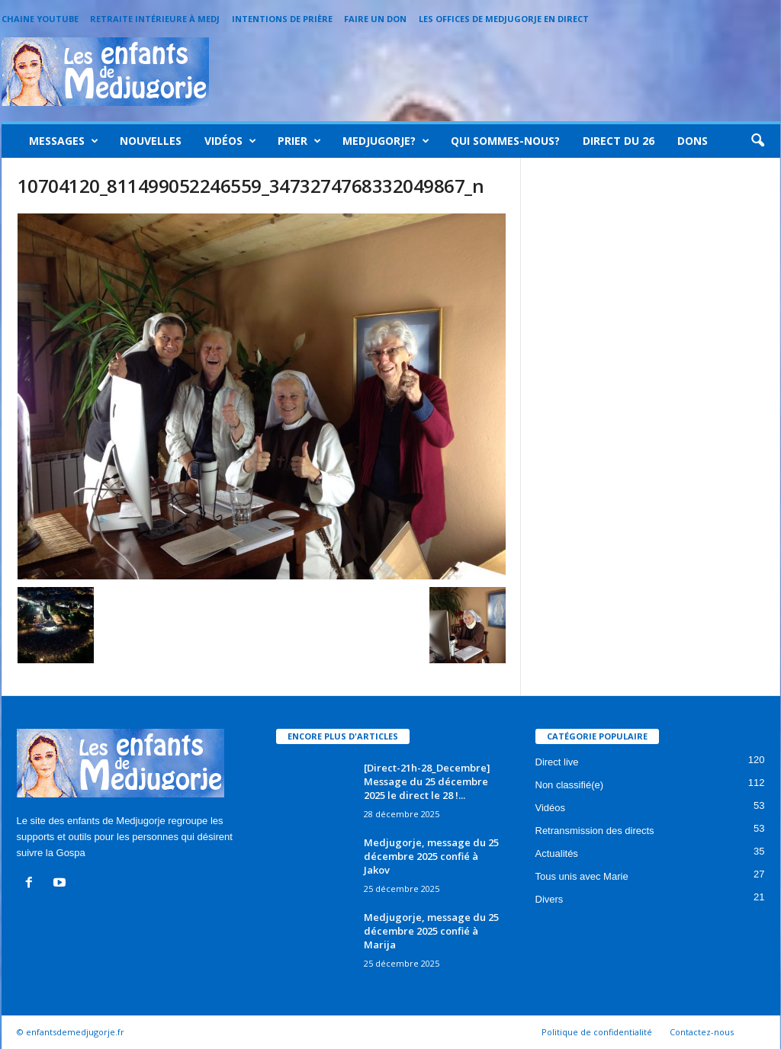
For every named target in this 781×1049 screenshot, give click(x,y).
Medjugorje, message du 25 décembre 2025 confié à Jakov (431, 856)
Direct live (557, 762)
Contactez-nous (702, 1032)
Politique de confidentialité (597, 1032)
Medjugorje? (385, 141)
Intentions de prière (282, 18)
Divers (549, 899)
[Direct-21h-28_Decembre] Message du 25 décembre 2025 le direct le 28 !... (427, 781)
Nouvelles (151, 140)
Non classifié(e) (569, 785)
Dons (692, 140)
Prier (299, 141)
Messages (63, 141)
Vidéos (230, 141)
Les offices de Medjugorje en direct (504, 18)
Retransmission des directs (594, 830)
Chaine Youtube (40, 18)
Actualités (556, 853)
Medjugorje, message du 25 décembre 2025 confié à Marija (431, 930)
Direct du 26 (618, 140)
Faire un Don (375, 18)
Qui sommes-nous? (505, 140)
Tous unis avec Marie (581, 876)
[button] (757, 141)
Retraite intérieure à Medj (155, 18)
